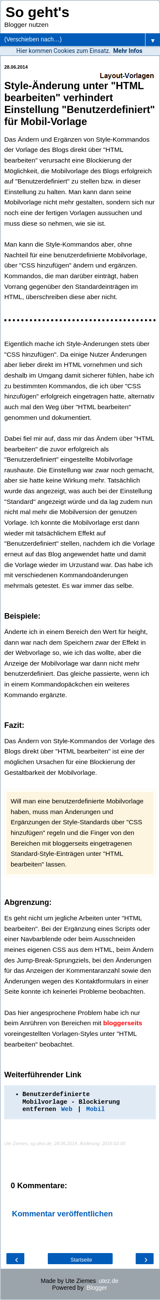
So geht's (38, 12)
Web (66, 1109)
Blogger (97, 1287)
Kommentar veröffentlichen (62, 1214)
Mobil (95, 1109)
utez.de (109, 1280)
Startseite (81, 1260)
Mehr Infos (127, 50)
